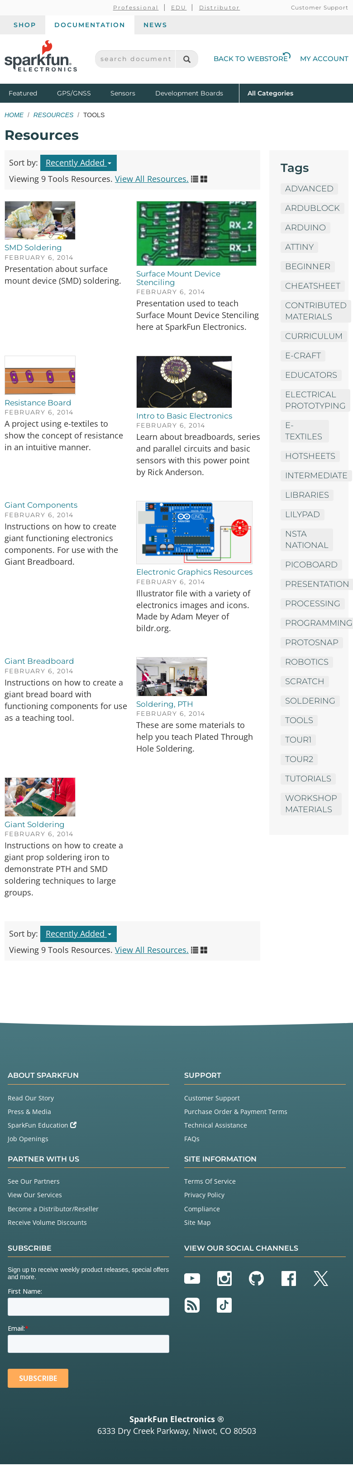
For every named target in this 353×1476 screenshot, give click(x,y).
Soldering (310, 701)
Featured (31, 92)
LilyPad (302, 514)
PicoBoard (311, 565)
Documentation (89, 25)
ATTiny (299, 247)
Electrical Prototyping (315, 400)
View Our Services (35, 1194)
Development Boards (189, 93)
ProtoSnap (312, 643)
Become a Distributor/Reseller (53, 1209)
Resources (53, 115)
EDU (179, 7)
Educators (311, 375)
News (155, 25)
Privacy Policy (204, 1194)
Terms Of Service (210, 1181)
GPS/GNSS (74, 93)
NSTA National (307, 539)
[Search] (186, 59)
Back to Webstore (252, 58)
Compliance (202, 1209)
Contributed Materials (316, 311)
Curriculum (314, 336)
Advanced (309, 189)
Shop (25, 25)
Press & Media (29, 1111)
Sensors (122, 93)
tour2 (299, 759)
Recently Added (78, 162)
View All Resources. (152, 178)
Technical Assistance (215, 1125)
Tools (299, 720)
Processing (312, 604)
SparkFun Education (42, 1125)
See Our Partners (34, 1181)
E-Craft (303, 356)
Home (14, 115)
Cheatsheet (312, 286)
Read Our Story (31, 1098)
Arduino (305, 228)
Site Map (197, 1222)
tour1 (298, 740)
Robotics (307, 662)
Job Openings (28, 1138)
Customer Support (319, 7)
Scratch (304, 681)
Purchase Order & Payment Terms (235, 1111)
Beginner (307, 266)
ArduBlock (312, 208)
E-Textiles (303, 431)
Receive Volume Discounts (47, 1222)
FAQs (192, 1138)
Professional (136, 7)
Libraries (307, 495)
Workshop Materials (311, 803)
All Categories (270, 92)
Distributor (219, 7)
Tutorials (308, 779)
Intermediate (316, 476)
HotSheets (310, 456)
